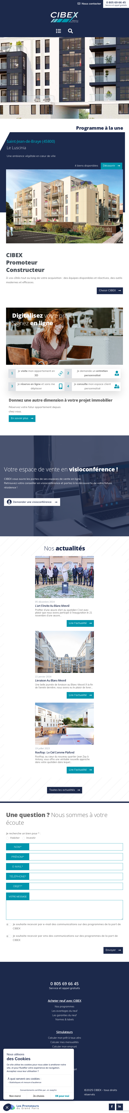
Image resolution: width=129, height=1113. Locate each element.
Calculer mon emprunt (64, 1047)
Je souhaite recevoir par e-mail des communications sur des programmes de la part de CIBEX (67, 926)
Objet (17, 886)
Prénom (17, 857)
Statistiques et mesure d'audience (25, 1082)
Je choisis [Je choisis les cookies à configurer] (38, 1096)
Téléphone (17, 877)
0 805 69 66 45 (116, 4)
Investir (31, 838)
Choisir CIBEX (110, 290)
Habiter (15, 838)
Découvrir (111, 165)
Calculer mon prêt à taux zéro (64, 1038)
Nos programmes (64, 1007)
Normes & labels (64, 1019)
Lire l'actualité (80, 623)
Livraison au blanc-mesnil (50, 680)
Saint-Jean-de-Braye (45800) (31, 141)
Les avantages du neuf (64, 1011)
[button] (70, 31)
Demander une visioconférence (32, 502)
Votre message (18, 897)
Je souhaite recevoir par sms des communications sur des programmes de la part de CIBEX (65, 938)
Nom (18, 847)
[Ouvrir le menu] (58, 31)
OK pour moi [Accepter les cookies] (62, 1096)
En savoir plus (22, 418)
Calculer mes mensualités (64, 1042)
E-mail (17, 867)
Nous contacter (89, 3)
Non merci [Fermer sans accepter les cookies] (15, 1096)
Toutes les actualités (64, 790)
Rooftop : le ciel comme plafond (54, 752)
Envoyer (113, 950)
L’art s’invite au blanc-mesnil (52, 606)
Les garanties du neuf (64, 1015)
